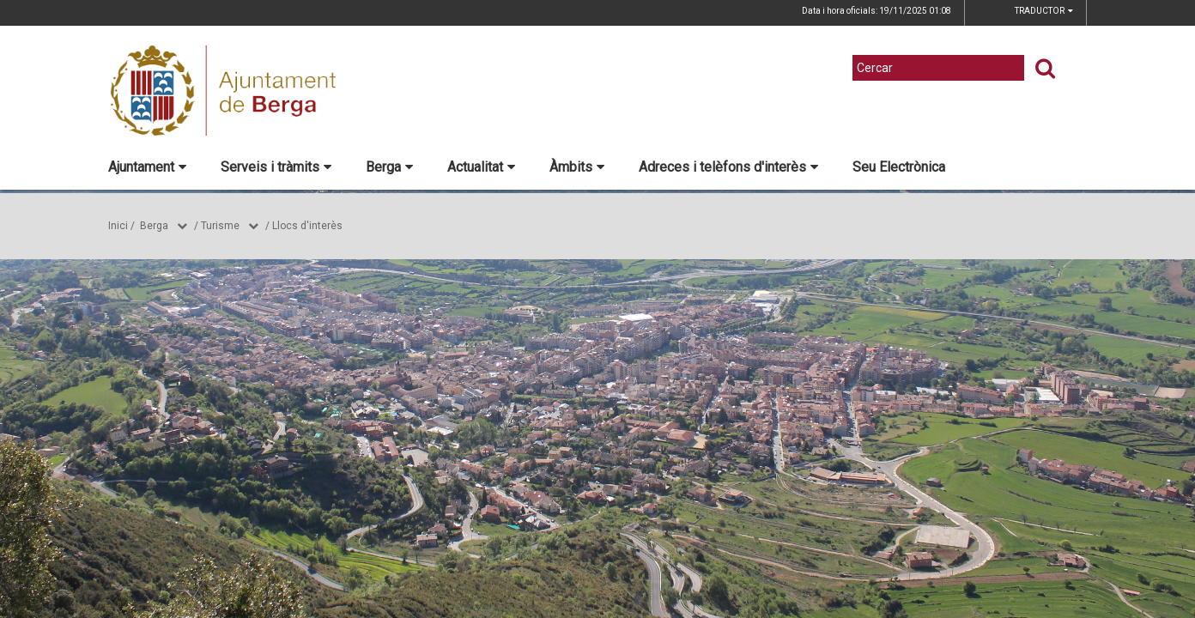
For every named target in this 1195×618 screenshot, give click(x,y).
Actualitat (481, 167)
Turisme (220, 226)
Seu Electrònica (898, 167)
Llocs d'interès (307, 226)
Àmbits (576, 167)
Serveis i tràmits (276, 167)
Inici (118, 226)
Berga (389, 167)
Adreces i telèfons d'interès (728, 167)
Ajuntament (147, 167)
